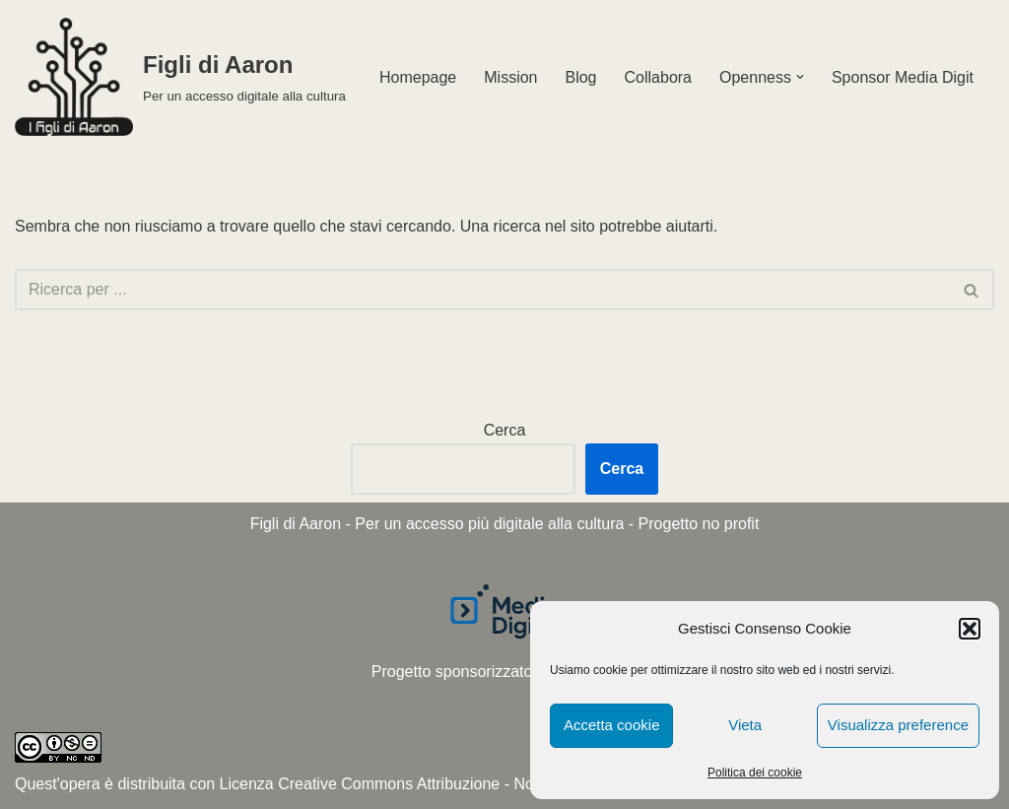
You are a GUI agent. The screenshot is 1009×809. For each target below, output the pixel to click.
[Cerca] (482, 289)
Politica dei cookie (754, 772)
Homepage (417, 77)
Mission (510, 77)
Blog (580, 77)
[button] (969, 629)
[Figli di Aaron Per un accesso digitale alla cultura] (180, 77)
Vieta (745, 724)
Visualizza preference (898, 724)
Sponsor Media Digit (903, 77)
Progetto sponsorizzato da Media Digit (504, 671)
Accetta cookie (612, 724)
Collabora (658, 77)
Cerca (505, 430)
